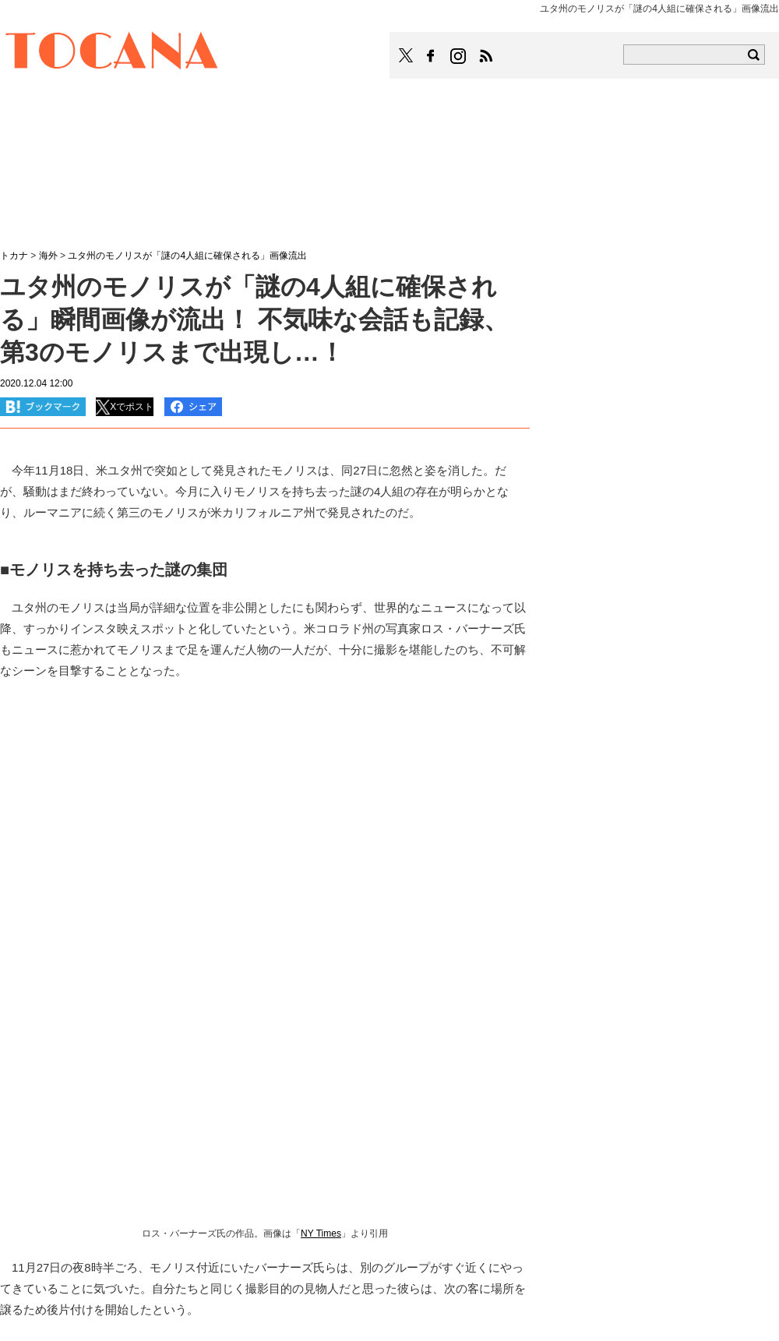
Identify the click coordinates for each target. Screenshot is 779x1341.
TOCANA (112, 53)
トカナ (14, 255)
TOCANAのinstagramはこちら (458, 56)
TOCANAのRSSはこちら (486, 56)
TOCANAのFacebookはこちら (430, 56)
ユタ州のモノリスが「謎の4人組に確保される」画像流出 (187, 255)
